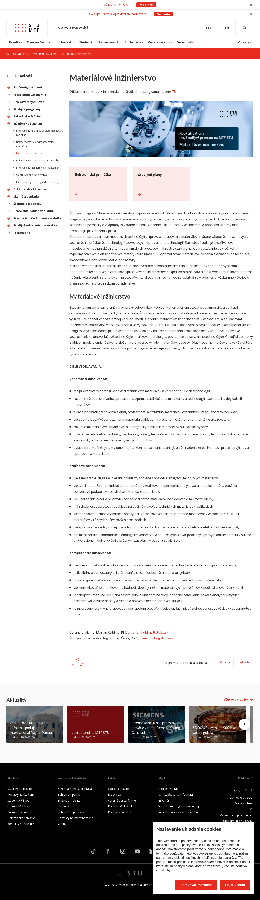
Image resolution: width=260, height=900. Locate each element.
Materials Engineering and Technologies (39, 182)
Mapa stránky (244, 803)
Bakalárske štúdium (28, 116)
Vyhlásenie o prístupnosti (236, 815)
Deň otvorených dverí (29, 102)
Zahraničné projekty (71, 812)
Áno (224, 662)
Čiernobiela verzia (241, 797)
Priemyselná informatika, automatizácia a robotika (40, 133)
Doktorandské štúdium (30, 189)
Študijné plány (150, 174)
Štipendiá (64, 806)
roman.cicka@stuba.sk (156, 638)
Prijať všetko (235, 885)
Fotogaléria (21, 233)
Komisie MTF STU (120, 806)
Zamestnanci (108, 42)
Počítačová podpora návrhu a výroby (37, 160)
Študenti (85, 42)
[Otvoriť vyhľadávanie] (245, 28)
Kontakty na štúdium (21, 824)
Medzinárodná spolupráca (75, 789)
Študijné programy (27, 109)
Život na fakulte (39, 42)
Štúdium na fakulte (19, 789)
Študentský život (18, 800)
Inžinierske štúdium (43, 54)
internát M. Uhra (18, 806)
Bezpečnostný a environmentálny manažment (35, 144)
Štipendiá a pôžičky (27, 204)
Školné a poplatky (26, 196)
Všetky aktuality (236, 699)
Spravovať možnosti (196, 885)
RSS (250, 809)
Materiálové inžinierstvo (30, 153)
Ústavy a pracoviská (73, 27)
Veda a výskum (159, 42)
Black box (114, 795)
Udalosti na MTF (169, 789)
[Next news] (244, 724)
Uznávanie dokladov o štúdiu (34, 211)
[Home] (7, 54)
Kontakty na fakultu (121, 812)
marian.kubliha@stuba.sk (149, 632)
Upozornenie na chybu (238, 821)
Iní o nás (164, 800)
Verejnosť (184, 42)
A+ (240, 790)
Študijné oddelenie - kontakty (35, 225)
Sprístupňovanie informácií (175, 795)
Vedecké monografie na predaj (178, 806)
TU (174, 91)
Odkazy (243, 42)
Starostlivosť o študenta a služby (37, 218)
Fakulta (14, 42)
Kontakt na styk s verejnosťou (178, 812)
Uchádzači (64, 42)
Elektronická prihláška (93, 174)
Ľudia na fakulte (118, 789)
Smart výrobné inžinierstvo (31, 175)
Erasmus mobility (69, 800)
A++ (248, 790)
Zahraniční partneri (70, 795)
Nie (244, 662)
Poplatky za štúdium (20, 795)
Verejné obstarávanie (122, 800)
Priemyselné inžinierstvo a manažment (38, 167)
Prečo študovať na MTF (30, 95)
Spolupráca (133, 42)
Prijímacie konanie (19, 812)
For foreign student (27, 87)
